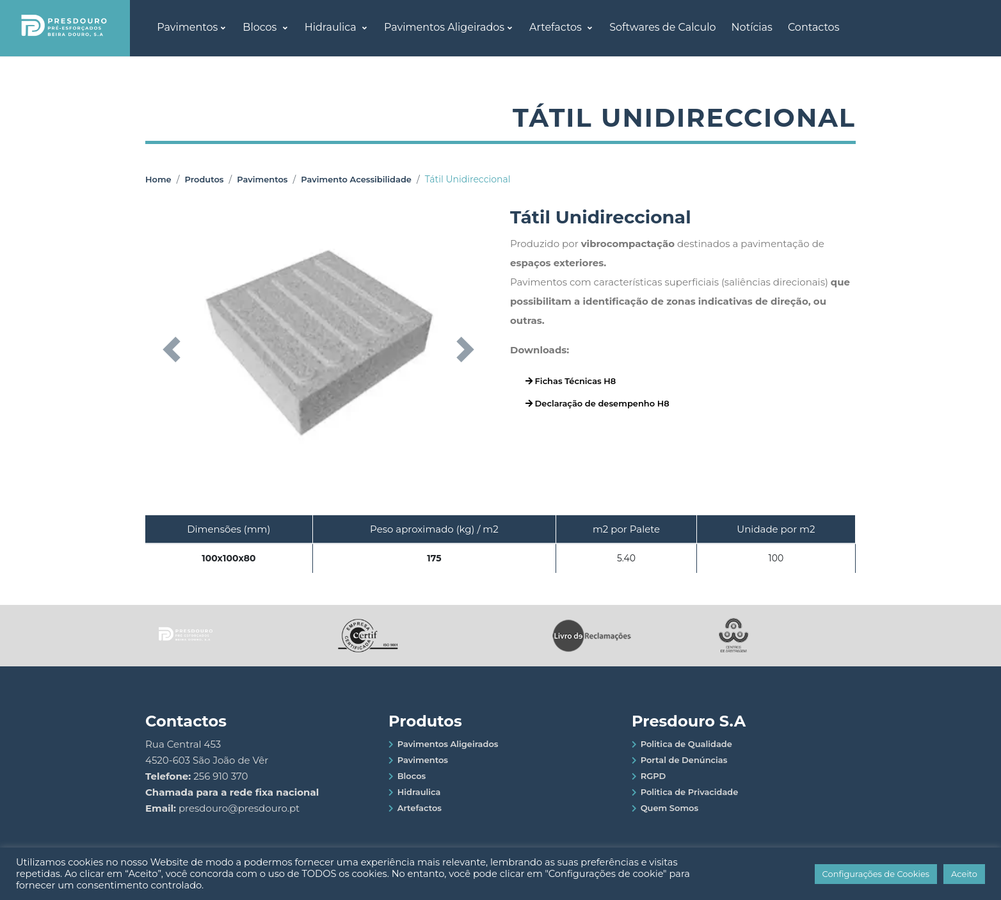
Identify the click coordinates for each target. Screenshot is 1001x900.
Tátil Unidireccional (468, 179)
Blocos (261, 27)
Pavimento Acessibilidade (356, 179)
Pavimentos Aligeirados (444, 27)
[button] (171, 349)
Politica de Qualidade (686, 744)
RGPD (653, 776)
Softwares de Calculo (662, 27)
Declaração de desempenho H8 (597, 403)
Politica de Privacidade (690, 792)
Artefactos (556, 27)
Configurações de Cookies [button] (876, 874)
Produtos (203, 179)
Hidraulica (332, 27)
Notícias (752, 27)
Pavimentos (187, 27)
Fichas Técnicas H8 (570, 381)
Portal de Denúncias (684, 760)
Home (158, 179)
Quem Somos (670, 808)
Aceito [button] (964, 874)
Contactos (814, 27)
